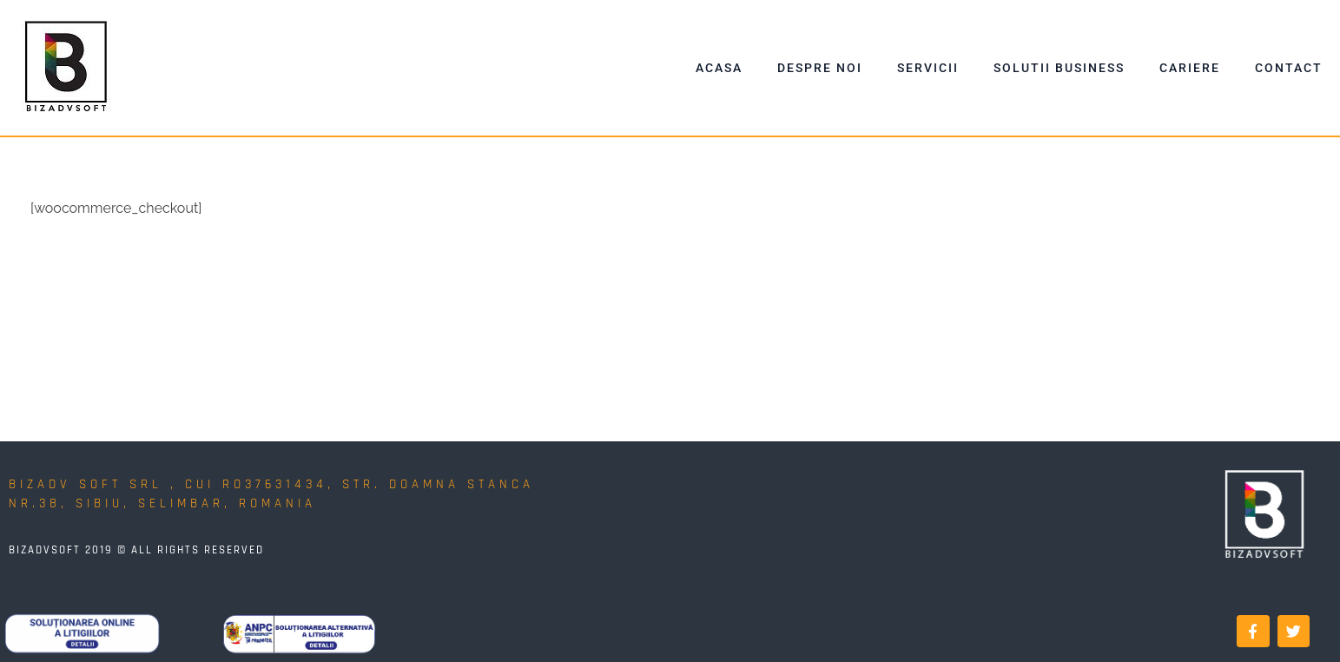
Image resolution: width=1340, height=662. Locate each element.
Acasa (719, 68)
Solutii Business (1059, 68)
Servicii (928, 68)
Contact (1289, 68)
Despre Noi (819, 68)
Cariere (1189, 68)
